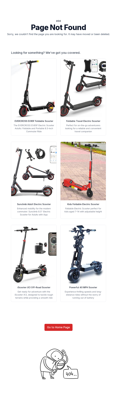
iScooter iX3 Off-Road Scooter (33, 287)
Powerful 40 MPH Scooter (83, 287)
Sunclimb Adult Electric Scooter (34, 204)
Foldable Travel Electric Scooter (83, 121)
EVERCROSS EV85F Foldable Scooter (34, 121)
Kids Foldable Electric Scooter (83, 204)
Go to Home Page (58, 327)
